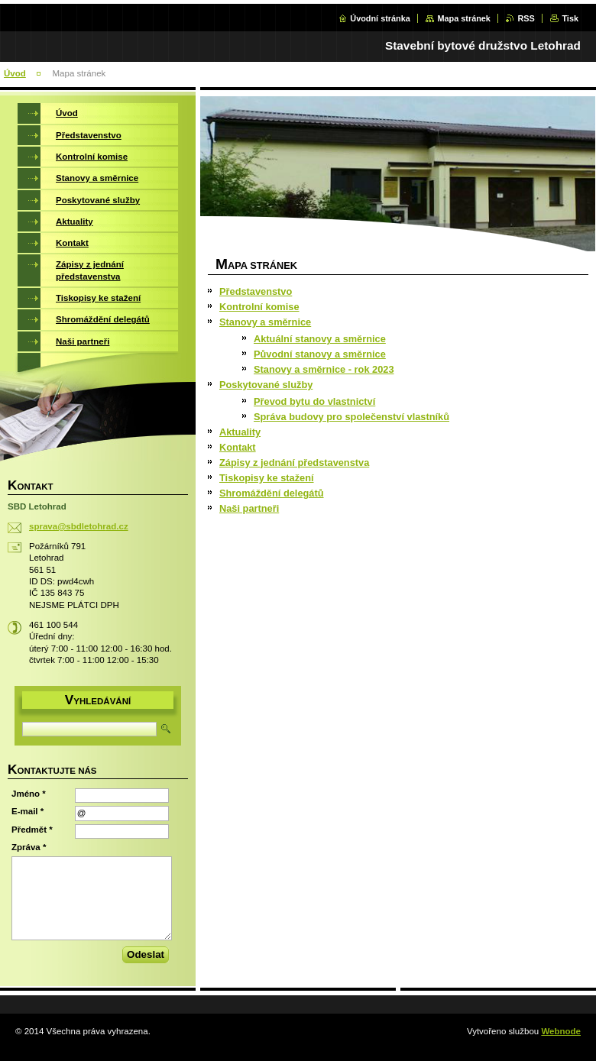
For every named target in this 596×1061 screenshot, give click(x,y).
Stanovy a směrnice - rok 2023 (324, 369)
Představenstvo (255, 291)
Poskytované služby (266, 384)
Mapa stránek (464, 18)
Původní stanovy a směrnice (320, 354)
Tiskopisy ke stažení (266, 478)
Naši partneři (249, 508)
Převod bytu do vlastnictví (314, 401)
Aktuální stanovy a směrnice (320, 339)
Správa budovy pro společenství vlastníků (351, 416)
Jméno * (28, 793)
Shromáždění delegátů (271, 493)
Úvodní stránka (380, 18)
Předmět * (32, 829)
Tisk (570, 18)
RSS (525, 18)
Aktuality (240, 432)
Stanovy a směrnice (265, 322)
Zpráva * (28, 847)
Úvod (15, 73)
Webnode (561, 1031)
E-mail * (27, 811)
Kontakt (237, 447)
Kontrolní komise (259, 306)
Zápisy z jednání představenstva (294, 462)
